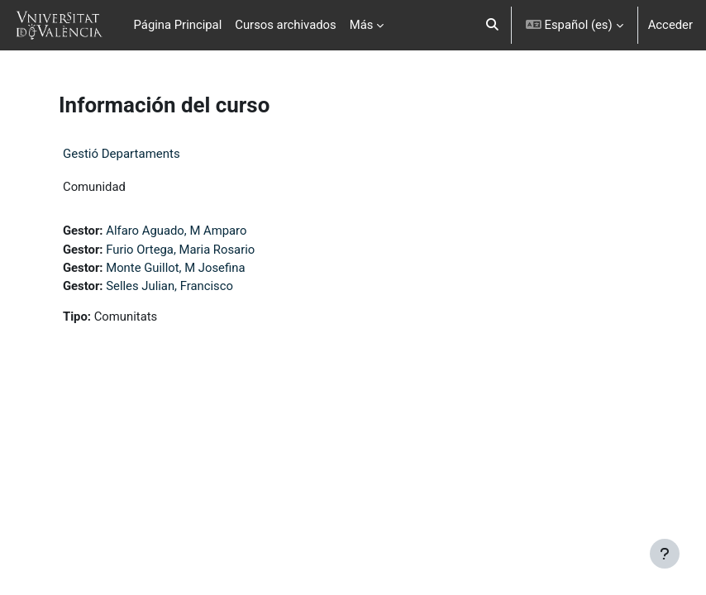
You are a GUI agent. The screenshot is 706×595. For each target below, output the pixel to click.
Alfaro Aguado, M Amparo (176, 230)
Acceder (670, 24)
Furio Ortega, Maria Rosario (180, 249)
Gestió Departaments (121, 153)
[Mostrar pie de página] (665, 554)
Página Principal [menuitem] (178, 24)
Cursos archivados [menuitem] (285, 24)
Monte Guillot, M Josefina (175, 267)
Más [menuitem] (362, 24)
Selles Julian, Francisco (169, 285)
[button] (492, 25)
